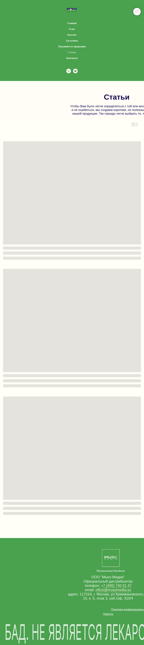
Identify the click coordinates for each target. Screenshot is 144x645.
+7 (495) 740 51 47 (116, 586)
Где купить (72, 40)
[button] (108, 614)
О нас (72, 29)
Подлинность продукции (72, 46)
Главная (72, 23)
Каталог (71, 35)
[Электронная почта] (75, 71)
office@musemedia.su (113, 590)
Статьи (72, 52)
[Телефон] (68, 71)
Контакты (72, 58)
